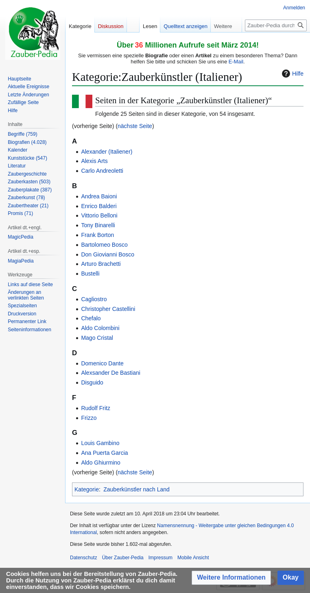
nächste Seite (135, 126)
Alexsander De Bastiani (110, 372)
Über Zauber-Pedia (123, 557)
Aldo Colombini (100, 328)
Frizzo (88, 418)
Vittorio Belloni (99, 215)
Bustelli (90, 273)
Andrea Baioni (99, 196)
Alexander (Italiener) (106, 151)
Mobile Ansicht (193, 557)
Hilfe (291, 74)
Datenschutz (83, 557)
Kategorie (86, 489)
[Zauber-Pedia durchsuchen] (276, 25)
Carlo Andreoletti (102, 170)
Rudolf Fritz (95, 408)
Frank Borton (97, 235)
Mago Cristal (97, 338)
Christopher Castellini (108, 309)
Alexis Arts (94, 161)
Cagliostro (94, 299)
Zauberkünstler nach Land (136, 489)
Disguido (92, 382)
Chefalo (90, 318)
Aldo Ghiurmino (100, 462)
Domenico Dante (102, 363)
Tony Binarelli (98, 225)
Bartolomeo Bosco (104, 244)
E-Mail (236, 62)
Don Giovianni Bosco (107, 254)
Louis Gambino (100, 443)
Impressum (160, 557)
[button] (231, 578)
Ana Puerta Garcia (104, 453)
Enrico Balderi (98, 206)
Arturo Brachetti (100, 264)
